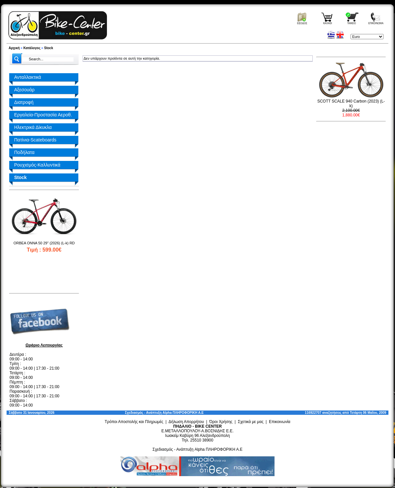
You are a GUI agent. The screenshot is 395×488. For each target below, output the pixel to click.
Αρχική (14, 48)
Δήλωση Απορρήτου (186, 421)
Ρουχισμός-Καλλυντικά (37, 165)
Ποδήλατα (24, 152)
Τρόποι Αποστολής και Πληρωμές (134, 421)
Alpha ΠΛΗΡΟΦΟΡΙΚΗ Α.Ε (183, 412)
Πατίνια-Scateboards (35, 139)
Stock (48, 48)
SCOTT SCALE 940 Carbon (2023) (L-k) (351, 103)
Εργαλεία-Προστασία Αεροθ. (43, 114)
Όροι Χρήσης (220, 421)
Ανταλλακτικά (27, 77)
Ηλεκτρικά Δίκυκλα (33, 127)
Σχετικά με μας (251, 421)
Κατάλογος (31, 48)
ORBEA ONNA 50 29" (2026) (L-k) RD (44, 243)
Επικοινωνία (279, 421)
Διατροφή (24, 102)
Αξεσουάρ (24, 89)
